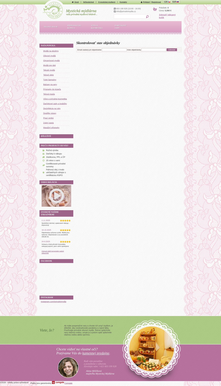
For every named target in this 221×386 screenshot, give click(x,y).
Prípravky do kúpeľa (52, 89)
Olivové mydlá (49, 56)
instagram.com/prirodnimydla (53, 301)
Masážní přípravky (51, 128)
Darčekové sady (120, 27)
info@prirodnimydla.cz (126, 11)
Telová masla (49, 94)
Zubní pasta (48, 123)
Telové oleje (48, 75)
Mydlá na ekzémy (51, 51)
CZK (167, 2)
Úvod (76, 2)
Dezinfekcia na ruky (51, 108)
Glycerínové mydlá (51, 60)
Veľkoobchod (88, 2)
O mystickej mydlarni (106, 2)
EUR (176, 2)
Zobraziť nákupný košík (167, 16)
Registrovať (156, 2)
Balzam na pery (50, 84)
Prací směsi (48, 118)
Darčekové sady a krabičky (55, 104)
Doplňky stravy (49, 113)
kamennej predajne (95, 353)
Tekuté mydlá (49, 70)
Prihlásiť (146, 2)
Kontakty (123, 2)
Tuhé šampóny (49, 80)
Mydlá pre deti (49, 65)
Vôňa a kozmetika (97, 27)
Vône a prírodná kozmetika (55, 99)
